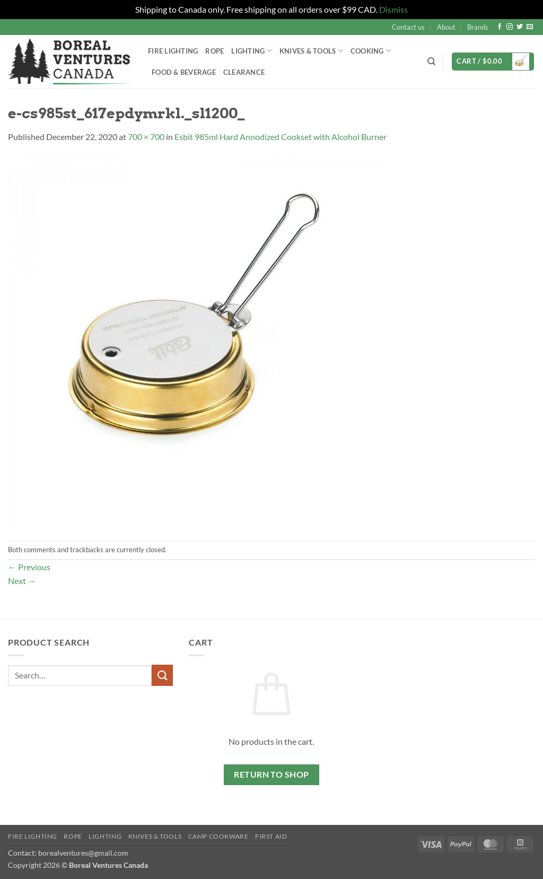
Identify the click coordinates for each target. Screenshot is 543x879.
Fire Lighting (173, 51)
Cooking (371, 51)
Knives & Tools (311, 51)
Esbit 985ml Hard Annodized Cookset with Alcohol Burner (280, 137)
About (446, 27)
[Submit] (162, 675)
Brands (477, 27)
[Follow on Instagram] (509, 27)
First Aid (271, 836)
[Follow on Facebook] (499, 27)
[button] (493, 62)
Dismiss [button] (393, 9)
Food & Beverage (184, 72)
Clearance (244, 72)
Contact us (408, 27)
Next (22, 581)
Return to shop (271, 774)
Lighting (251, 51)
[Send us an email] (530, 27)
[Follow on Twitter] (519, 27)
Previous (29, 567)
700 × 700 (146, 137)
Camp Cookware (218, 836)
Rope (214, 51)
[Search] (431, 61)
